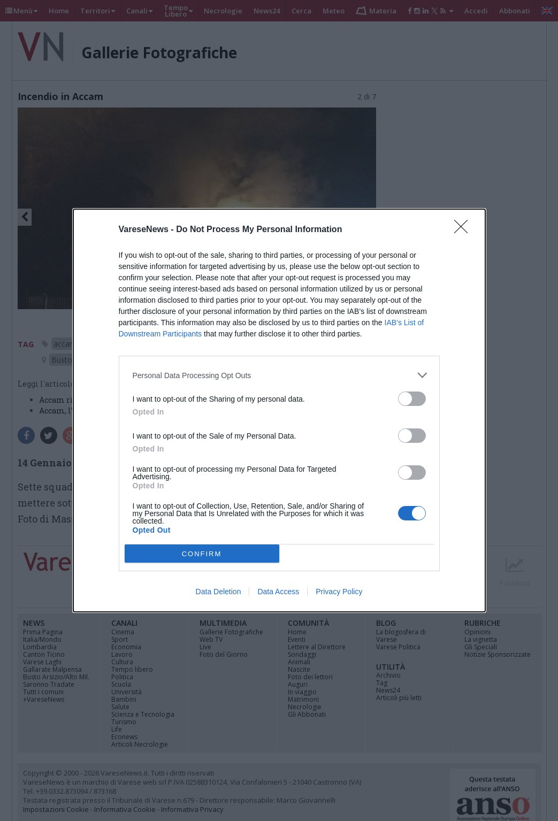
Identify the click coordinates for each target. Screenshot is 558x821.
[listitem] (279, 375)
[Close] (464, 230)
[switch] (412, 399)
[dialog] (279, 410)
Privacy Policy (339, 591)
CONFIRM (202, 554)
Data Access (278, 591)
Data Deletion (218, 591)
